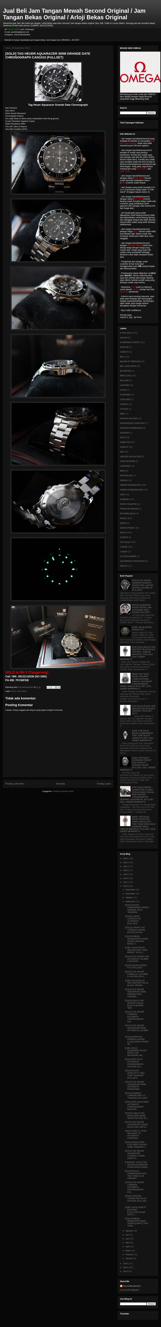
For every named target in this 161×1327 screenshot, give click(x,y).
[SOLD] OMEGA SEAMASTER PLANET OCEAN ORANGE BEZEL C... (136, 940)
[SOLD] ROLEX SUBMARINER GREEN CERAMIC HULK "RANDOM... (137, 908)
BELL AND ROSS (128, 366)
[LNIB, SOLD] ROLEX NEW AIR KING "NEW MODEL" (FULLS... (136, 950)
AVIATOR (124, 347)
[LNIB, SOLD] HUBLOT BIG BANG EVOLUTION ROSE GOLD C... (135, 1211)
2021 (125, 866)
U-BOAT (124, 551)
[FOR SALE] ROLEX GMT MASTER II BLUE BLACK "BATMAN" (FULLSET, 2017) (144, 709)
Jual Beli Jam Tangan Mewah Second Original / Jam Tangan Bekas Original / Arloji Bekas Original (74, 14)
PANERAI (124, 499)
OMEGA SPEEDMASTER (131, 490)
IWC (122, 452)
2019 (125, 874)
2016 (125, 886)
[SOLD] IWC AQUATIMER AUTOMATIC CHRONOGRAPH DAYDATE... (137, 1105)
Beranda (60, 783)
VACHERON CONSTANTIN (132, 561)
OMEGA (124, 480)
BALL (122, 356)
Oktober (129, 897)
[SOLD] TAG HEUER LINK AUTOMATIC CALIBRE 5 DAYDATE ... (137, 959)
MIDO (122, 471)
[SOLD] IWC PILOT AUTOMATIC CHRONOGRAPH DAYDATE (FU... (134, 1063)
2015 (125, 1263)
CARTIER (124, 385)
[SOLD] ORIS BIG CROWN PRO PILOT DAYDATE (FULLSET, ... (136, 1199)
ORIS (122, 494)
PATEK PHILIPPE (128, 504)
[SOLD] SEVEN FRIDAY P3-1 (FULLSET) (136, 966)
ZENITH (123, 566)
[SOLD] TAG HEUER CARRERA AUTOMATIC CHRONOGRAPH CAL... (134, 1017)
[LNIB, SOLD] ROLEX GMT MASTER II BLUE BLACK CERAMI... (136, 983)
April (128, 1246)
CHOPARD (125, 394)
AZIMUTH (124, 352)
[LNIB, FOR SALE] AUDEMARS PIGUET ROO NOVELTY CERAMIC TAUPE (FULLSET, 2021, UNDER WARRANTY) (137, 764)
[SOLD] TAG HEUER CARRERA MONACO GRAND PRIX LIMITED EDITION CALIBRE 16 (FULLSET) (142, 585)
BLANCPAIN (125, 371)
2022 (125, 862)
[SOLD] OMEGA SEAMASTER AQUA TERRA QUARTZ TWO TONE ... (136, 1222)
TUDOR (123, 547)
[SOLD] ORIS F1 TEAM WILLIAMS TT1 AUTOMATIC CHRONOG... (135, 1134)
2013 (125, 1271)
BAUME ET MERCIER (130, 361)
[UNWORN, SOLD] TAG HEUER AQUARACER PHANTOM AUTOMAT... (137, 1164)
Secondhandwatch (132, 1286)
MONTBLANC (126, 475)
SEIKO (123, 523)
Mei (127, 1242)
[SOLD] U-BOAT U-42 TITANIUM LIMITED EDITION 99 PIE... (135, 930)
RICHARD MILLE (128, 513)
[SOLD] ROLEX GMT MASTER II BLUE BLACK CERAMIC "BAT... (134, 1004)
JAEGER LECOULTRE (130, 456)
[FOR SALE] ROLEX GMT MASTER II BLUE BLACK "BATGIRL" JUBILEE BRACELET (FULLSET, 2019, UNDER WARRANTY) (138, 653)
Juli (127, 1235)
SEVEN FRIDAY (127, 528)
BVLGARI (124, 380)
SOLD (13, 691)
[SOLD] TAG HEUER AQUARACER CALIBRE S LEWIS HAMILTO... (135, 1154)
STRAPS (124, 537)
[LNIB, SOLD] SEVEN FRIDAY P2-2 (142, 628)
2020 (125, 870)
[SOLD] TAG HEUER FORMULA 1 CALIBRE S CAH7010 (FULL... (136, 974)
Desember (130, 889)
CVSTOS (124, 409)
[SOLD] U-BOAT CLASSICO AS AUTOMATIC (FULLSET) (133, 920)
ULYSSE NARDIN (128, 556)
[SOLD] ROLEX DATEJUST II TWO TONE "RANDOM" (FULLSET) (134, 1074)
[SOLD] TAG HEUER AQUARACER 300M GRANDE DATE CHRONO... (135, 993)
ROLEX (123, 518)
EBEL (122, 413)
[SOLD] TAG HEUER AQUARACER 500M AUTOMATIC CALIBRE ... (136, 1029)
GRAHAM (124, 433)
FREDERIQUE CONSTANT (132, 423)
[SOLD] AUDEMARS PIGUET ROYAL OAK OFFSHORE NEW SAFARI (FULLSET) (142, 608)
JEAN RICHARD (127, 461)
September (131, 901)
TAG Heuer (22, 691)
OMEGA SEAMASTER (130, 485)
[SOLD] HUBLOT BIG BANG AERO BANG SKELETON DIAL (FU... (137, 1115)
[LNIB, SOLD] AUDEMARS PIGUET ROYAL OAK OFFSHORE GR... (136, 1051)
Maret (128, 1250)
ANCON (123, 337)
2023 (125, 858)
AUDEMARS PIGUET (130, 342)
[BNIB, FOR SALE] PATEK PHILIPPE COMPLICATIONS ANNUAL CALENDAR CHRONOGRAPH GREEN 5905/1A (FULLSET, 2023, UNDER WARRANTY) (136, 681)
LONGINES (125, 466)
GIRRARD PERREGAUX (131, 428)
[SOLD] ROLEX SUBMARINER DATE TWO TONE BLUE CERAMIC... (136, 1174)
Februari (130, 1254)
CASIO (123, 390)
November (130, 893)
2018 (125, 878)
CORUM (124, 404)
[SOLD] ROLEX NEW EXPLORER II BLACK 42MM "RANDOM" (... (136, 1144)
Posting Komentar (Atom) (63, 791)
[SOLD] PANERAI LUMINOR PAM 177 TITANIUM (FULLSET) (136, 1095)
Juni (128, 1239)
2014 (125, 1267)
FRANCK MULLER (128, 418)
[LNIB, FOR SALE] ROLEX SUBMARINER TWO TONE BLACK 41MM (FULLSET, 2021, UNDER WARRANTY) (143, 736)
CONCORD (125, 399)
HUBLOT (124, 447)
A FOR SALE (126, 333)
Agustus (129, 1231)
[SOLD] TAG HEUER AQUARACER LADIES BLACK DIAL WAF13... (136, 1124)
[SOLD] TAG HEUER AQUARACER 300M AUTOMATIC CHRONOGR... (135, 1085)
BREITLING (125, 375)
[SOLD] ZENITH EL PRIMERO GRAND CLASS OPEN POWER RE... (136, 1040)
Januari (129, 1258)
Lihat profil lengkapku (129, 1290)
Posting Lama (104, 783)
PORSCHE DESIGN (129, 509)
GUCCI (123, 437)
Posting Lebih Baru (15, 783)
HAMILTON (125, 442)
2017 (125, 882)
